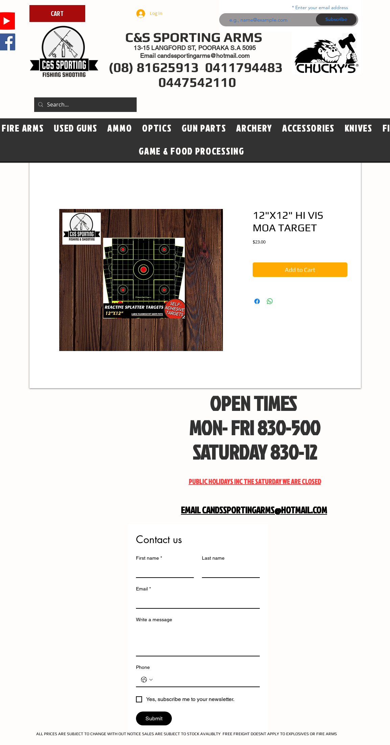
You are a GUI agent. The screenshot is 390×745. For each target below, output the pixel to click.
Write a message (154, 619)
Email (143, 589)
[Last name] (229, 570)
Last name (213, 558)
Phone (143, 667)
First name (149, 558)
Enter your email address (321, 7)
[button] (156, 128)
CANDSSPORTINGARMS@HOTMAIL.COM (264, 510)
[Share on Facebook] (257, 301)
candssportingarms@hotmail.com (203, 55)
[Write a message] (198, 640)
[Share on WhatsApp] (270, 301)
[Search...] (84, 104)
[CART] (57, 13)
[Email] (196, 601)
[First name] (163, 570)
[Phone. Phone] (205, 679)
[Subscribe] (336, 19)
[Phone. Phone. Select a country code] (147, 680)
